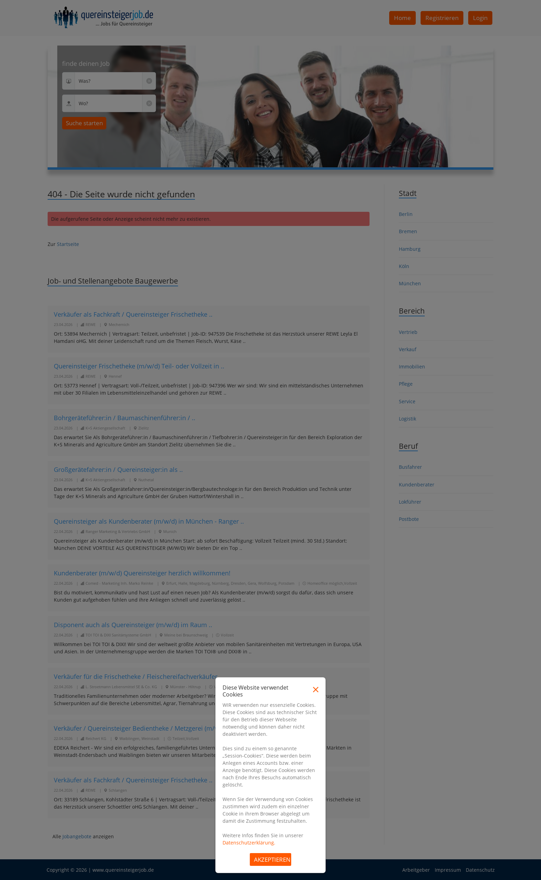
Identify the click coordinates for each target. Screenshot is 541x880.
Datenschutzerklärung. (249, 842)
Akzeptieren (272, 859)
